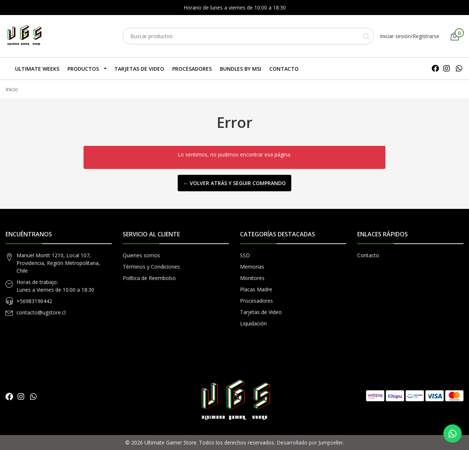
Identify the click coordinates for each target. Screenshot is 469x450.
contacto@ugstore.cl (41, 312)
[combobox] (248, 36)
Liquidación (253, 323)
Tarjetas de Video (139, 68)
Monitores (252, 277)
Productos (83, 68)
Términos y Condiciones (151, 266)
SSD (245, 255)
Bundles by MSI (240, 68)
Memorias (252, 266)
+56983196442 (34, 301)
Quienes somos (141, 255)
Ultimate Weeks (37, 68)
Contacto (284, 68)
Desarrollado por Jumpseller (310, 442)
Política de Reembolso (149, 277)
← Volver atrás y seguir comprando (234, 183)
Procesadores (192, 68)
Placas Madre (256, 289)
